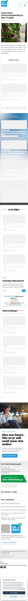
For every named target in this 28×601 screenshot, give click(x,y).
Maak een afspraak (9, 542)
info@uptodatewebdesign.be (8, 469)
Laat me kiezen (21, 588)
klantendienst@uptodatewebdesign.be (10, 471)
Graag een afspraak (10, 455)
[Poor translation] (4, 567)
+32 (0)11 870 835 (5, 468)
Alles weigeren (14, 596)
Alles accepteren (14, 592)
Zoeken (25, 2)
